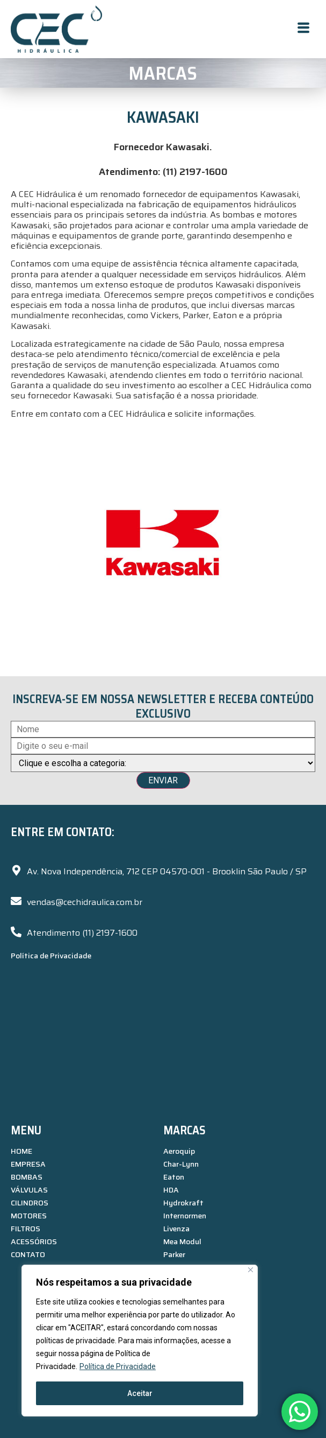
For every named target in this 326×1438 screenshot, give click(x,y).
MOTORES (29, 1216)
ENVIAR (163, 780)
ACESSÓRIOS (34, 1241)
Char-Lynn (181, 1164)
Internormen (184, 1216)
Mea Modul (182, 1241)
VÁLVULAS (29, 1190)
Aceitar (140, 1393)
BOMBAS (26, 1177)
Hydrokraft (183, 1203)
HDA (171, 1190)
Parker (174, 1254)
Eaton (173, 1177)
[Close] (250, 1269)
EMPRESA (28, 1164)
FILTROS (25, 1228)
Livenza (176, 1228)
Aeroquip (179, 1151)
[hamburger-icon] (303, 29)
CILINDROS (29, 1203)
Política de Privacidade (117, 1366)
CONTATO (28, 1254)
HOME (21, 1151)
